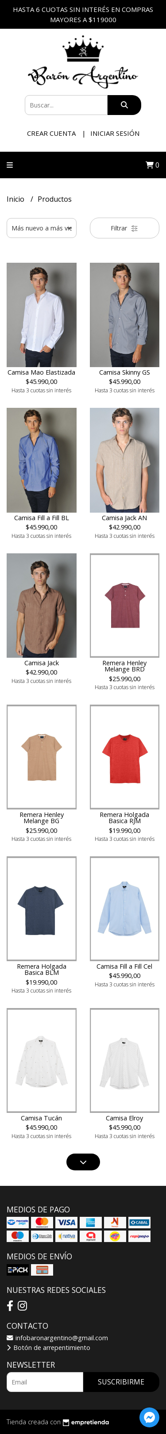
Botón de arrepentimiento (48, 1347)
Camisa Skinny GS (124, 372)
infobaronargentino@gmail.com (57, 1338)
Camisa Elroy (124, 1118)
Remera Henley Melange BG (41, 817)
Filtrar (124, 228)
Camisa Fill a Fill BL (41, 518)
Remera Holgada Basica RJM (124, 817)
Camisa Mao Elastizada (41, 372)
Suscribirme (121, 1382)
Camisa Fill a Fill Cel (124, 966)
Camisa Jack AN (124, 518)
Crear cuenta (51, 133)
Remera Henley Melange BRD (124, 666)
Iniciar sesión (114, 133)
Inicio (16, 199)
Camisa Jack (41, 663)
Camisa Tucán (41, 1118)
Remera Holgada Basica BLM (41, 969)
